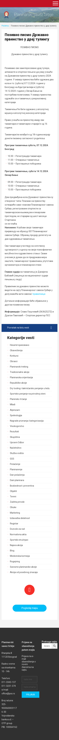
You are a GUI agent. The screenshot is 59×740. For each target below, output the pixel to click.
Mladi (12, 404)
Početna (5, 26)
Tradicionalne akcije (19, 372)
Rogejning (15, 561)
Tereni (13, 496)
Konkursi (14, 356)
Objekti (13, 491)
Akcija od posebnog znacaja (24, 572)
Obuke (13, 507)
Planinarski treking (19, 366)
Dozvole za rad (17, 529)
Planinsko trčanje (18, 399)
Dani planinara (17, 480)
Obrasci (13, 361)
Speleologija (16, 415)
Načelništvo (15, 448)
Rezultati (14, 431)
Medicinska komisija (20, 556)
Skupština (15, 437)
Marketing (15, 513)
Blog (12, 550)
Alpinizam (15, 410)
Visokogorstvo (17, 426)
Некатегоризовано (19, 345)
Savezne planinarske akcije (23, 567)
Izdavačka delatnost (20, 518)
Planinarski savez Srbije (33, 14)
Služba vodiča (17, 453)
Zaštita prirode (17, 502)
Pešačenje (15, 464)
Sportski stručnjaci (19, 540)
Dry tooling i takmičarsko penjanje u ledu (30, 388)
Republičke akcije (18, 383)
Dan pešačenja (17, 475)
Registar (14, 523)
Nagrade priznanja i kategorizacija (27, 420)
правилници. (39, 294)
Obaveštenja (16, 350)
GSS (12, 458)
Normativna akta (18, 534)
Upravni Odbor (17, 442)
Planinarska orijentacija (21, 377)
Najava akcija (16, 545)
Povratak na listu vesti (29, 328)
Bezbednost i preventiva (22, 485)
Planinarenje (16, 469)
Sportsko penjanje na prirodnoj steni (27, 393)
